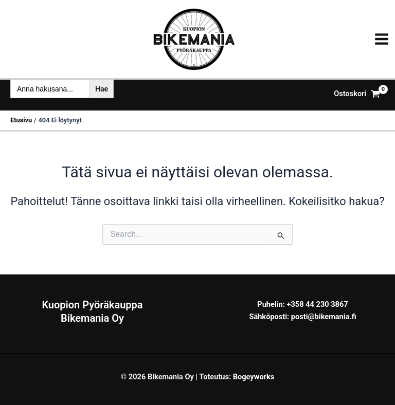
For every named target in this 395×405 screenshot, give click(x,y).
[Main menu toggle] (381, 39)
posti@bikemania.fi (323, 316)
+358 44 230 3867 (317, 304)
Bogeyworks (254, 376)
